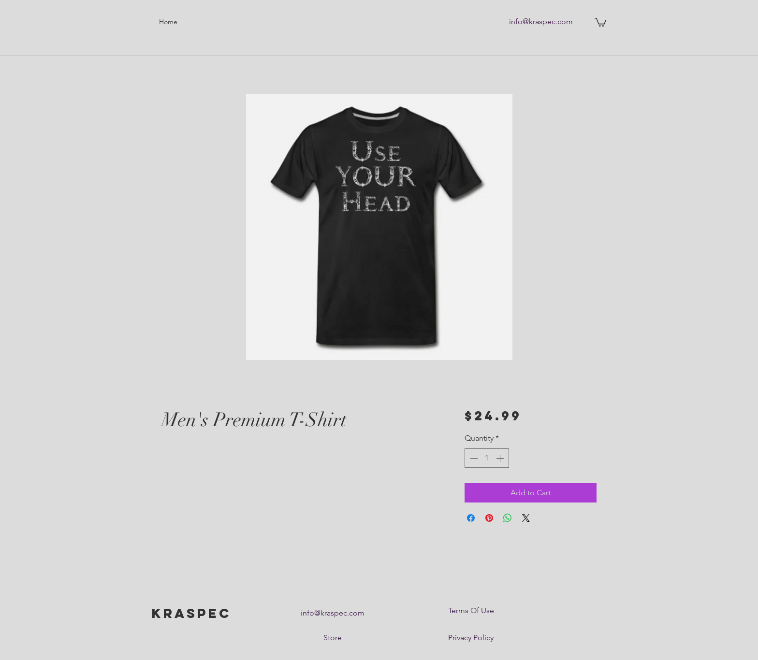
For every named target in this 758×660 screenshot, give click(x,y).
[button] (600, 22)
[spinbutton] (487, 458)
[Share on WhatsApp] (507, 518)
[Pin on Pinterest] (489, 518)
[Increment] (501, 458)
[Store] (332, 637)
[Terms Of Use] (471, 610)
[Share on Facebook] (471, 518)
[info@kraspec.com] (541, 21)
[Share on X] (526, 518)
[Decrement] (473, 458)
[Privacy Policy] (471, 637)
